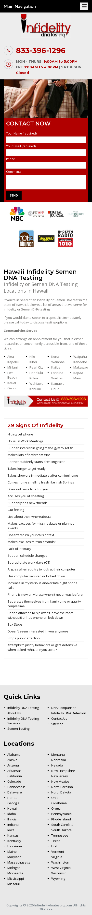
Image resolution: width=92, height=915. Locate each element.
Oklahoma (59, 803)
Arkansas (14, 770)
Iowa (10, 830)
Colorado (14, 781)
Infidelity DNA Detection (68, 713)
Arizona (13, 765)
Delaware (14, 792)
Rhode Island (61, 819)
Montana (58, 754)
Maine (12, 851)
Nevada (57, 765)
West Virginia (61, 868)
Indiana (13, 824)
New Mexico (60, 781)
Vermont (57, 851)
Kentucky (14, 841)
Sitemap (57, 724)
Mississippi (15, 878)
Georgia (13, 803)
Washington (60, 862)
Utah (54, 846)
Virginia (56, 857)
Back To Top (76, 772)
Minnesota (15, 873)
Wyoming (58, 878)
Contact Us (59, 718)
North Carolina (62, 787)
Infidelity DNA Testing (23, 707)
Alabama (14, 754)
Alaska (12, 760)
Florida (12, 797)
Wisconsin (58, 873)
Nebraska (58, 760)
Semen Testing (18, 728)
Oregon (57, 808)
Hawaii (12, 808)
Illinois (12, 819)
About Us (14, 713)
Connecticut (16, 787)
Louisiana (14, 846)
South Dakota (61, 830)
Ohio (54, 797)
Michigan (14, 868)
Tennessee (59, 835)
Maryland (14, 857)
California (14, 776)
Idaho (11, 814)
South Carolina (62, 824)
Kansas (13, 835)
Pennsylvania (61, 814)
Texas (55, 841)
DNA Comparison (64, 707)
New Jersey (59, 776)
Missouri (13, 884)
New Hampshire (63, 770)
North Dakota (61, 792)
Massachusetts (18, 862)
